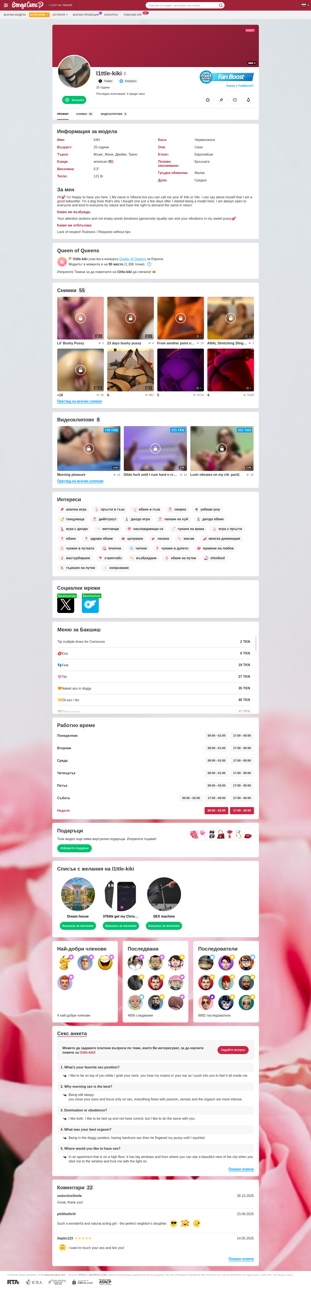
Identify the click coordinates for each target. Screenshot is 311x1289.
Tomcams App (133, 14)
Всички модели (15, 14)
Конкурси (111, 14)
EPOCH (82, 1275)
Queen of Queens (132, 259)
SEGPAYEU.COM (98, 1275)
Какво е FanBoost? (240, 85)
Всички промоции (87, 14)
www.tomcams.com (55, 1274)
